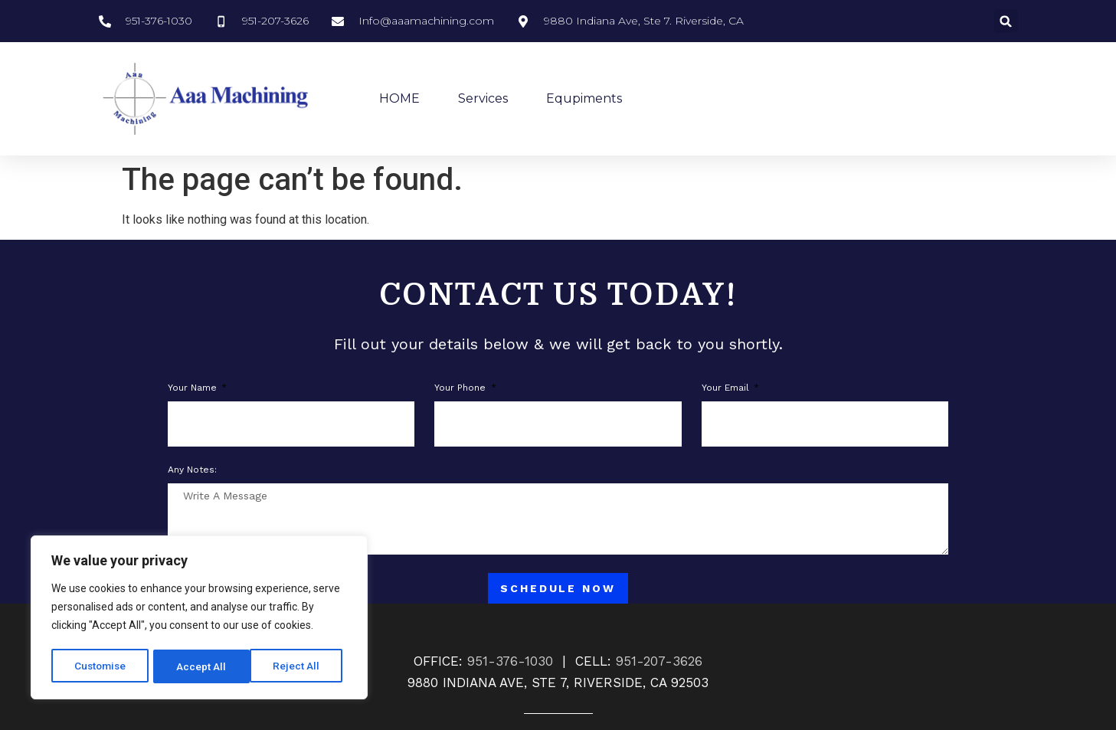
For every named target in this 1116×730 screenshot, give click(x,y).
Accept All (300, 666)
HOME (399, 98)
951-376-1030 (510, 661)
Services (483, 98)
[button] (1006, 21)
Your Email (727, 388)
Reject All (201, 666)
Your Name (194, 388)
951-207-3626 (659, 661)
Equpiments (584, 98)
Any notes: (192, 470)
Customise (101, 666)
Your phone (461, 388)
